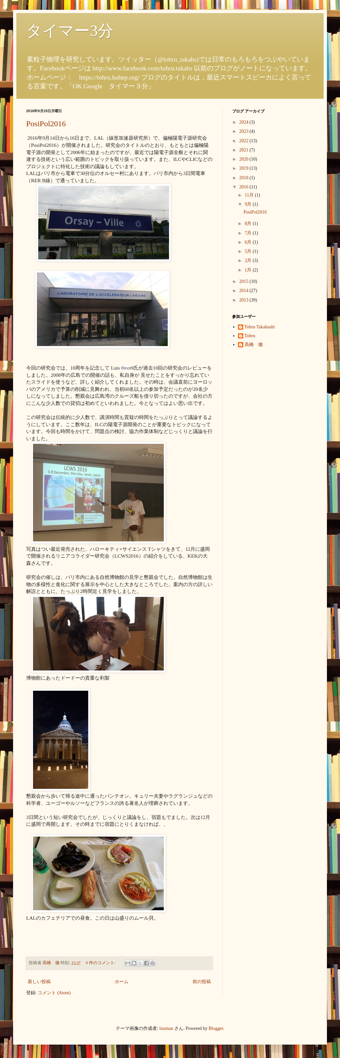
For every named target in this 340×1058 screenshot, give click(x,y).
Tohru (250, 335)
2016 (244, 186)
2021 (244, 149)
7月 (249, 233)
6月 (249, 242)
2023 (244, 131)
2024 (244, 122)
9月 (249, 204)
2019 (244, 168)
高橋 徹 (254, 344)
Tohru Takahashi (260, 326)
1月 (249, 270)
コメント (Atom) (54, 992)
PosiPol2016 (46, 123)
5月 (249, 251)
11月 (250, 195)
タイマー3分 (69, 30)
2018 (244, 177)
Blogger (216, 1028)
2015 (244, 281)
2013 (244, 300)
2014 (244, 290)
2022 (244, 140)
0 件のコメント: (101, 963)
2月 (249, 260)
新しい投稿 (39, 981)
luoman (166, 1028)
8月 (249, 223)
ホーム (121, 981)
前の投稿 (202, 981)
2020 (244, 159)
